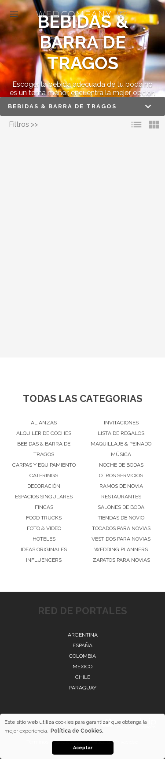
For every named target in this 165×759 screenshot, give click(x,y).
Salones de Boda (121, 507)
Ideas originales (44, 549)
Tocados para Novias (121, 528)
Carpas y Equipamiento (44, 465)
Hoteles (44, 539)
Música (121, 454)
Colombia (82, 656)
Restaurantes (121, 497)
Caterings (43, 475)
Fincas (44, 507)
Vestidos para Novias (121, 539)
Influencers (44, 560)
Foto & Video (44, 528)
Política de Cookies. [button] (77, 731)
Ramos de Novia (121, 486)
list (136, 124)
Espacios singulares (44, 497)
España (82, 645)
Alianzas (44, 423)
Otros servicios (121, 475)
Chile (82, 677)
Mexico (82, 666)
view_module (154, 124)
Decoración (43, 486)
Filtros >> (23, 124)
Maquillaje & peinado (121, 444)
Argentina (83, 635)
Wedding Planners (121, 549)
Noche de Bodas (121, 465)
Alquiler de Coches (43, 433)
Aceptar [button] (82, 748)
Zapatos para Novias (121, 560)
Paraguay (82, 688)
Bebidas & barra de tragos (43, 449)
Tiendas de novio (121, 518)
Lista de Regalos (121, 433)
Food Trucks (44, 518)
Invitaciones (121, 423)
